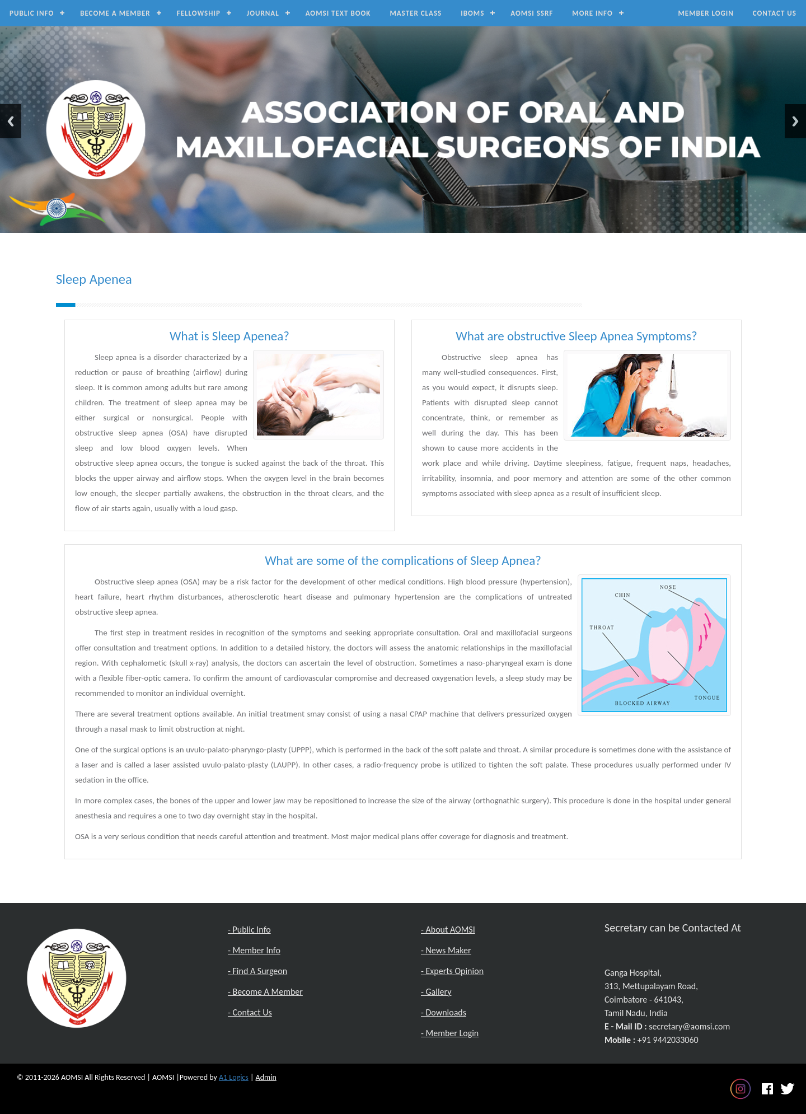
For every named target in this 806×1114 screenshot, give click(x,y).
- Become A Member (265, 991)
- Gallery (436, 991)
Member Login (705, 13)
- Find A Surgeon (257, 971)
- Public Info (249, 929)
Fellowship (199, 13)
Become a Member (115, 13)
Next (795, 121)
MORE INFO (592, 13)
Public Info (32, 13)
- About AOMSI (448, 929)
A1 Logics (234, 1077)
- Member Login (450, 1033)
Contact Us (774, 13)
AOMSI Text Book (338, 13)
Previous (10, 121)
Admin (266, 1077)
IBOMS (472, 13)
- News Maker (446, 950)
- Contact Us (250, 1012)
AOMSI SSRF (531, 13)
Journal (263, 13)
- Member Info (254, 950)
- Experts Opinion (452, 971)
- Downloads (443, 1012)
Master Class (416, 13)
